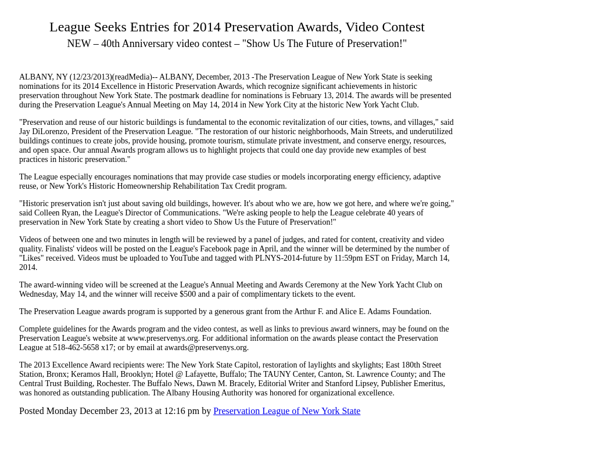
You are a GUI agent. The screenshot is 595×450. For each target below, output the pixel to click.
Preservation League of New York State (286, 411)
